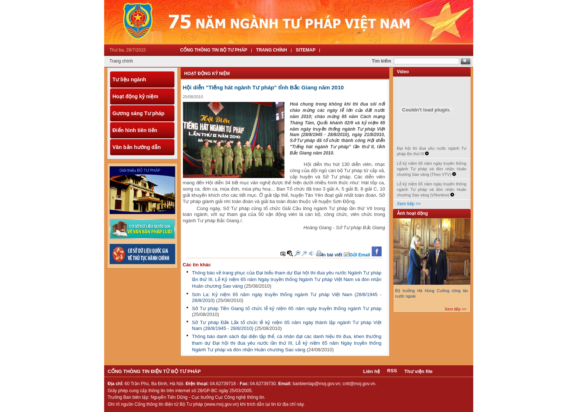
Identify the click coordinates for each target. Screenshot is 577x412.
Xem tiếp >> (409, 203)
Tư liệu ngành (129, 79)
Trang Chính (271, 50)
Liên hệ (371, 371)
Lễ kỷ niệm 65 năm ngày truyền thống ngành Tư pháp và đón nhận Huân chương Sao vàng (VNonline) (432, 189)
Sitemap (305, 50)
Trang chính (121, 61)
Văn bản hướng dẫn (137, 147)
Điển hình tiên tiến (135, 130)
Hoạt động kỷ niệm (135, 96)
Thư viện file (418, 371)
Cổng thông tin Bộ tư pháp (213, 50)
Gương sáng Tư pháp (138, 113)
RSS (392, 370)
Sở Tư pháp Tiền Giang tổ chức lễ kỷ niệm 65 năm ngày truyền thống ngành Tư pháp (287, 308)
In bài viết (332, 255)
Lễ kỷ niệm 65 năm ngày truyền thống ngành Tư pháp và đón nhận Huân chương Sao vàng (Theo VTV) (432, 169)
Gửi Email (360, 255)
